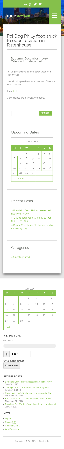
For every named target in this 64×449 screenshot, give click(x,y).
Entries (10, 422)
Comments (12, 426)
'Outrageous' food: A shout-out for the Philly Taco (27, 387)
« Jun (21, 178)
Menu (55, 16)
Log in (8, 418)
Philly (18, 16)
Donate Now (11, 365)
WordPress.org (12, 429)
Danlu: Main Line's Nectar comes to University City (28, 393)
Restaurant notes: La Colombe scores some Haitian (28, 398)
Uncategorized (32, 61)
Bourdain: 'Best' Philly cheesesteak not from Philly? (28, 382)
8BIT (15, 91)
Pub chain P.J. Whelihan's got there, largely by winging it (30, 404)
